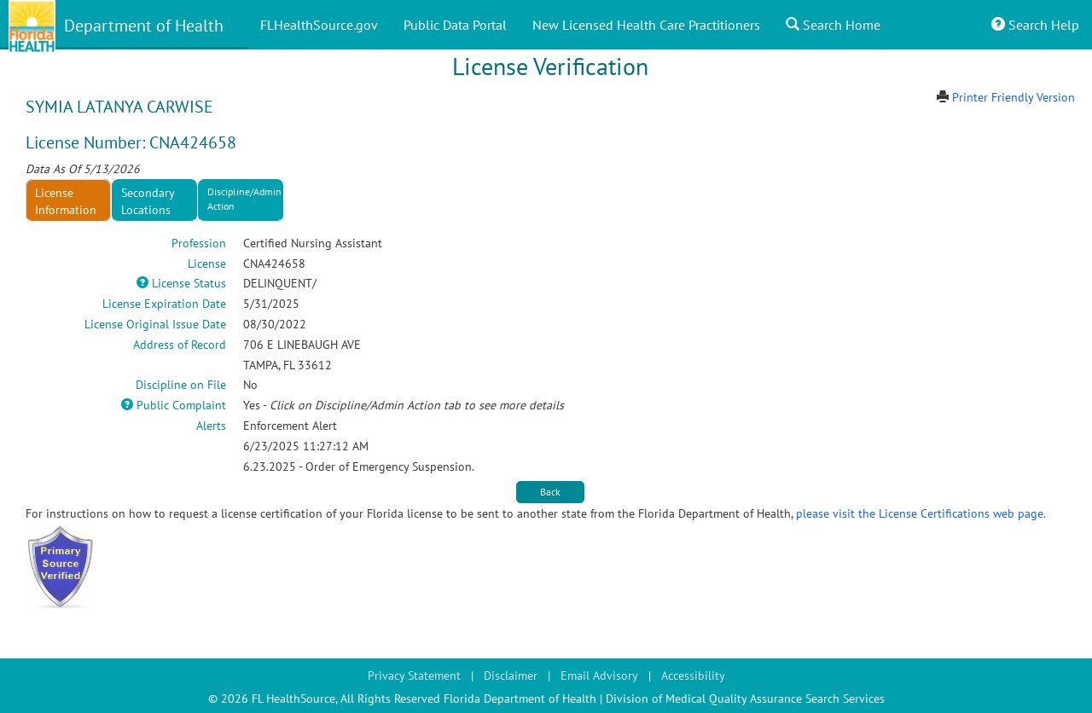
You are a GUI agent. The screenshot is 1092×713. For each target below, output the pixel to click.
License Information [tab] (65, 201)
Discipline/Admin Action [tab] (244, 198)
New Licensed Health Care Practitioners (646, 24)
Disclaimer (510, 675)
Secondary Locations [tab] (148, 201)
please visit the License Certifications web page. (921, 513)
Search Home (833, 24)
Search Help (1035, 24)
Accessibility (693, 675)
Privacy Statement (414, 675)
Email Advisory (599, 675)
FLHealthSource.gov (319, 24)
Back (550, 491)
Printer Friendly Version (1013, 97)
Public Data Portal (455, 24)
